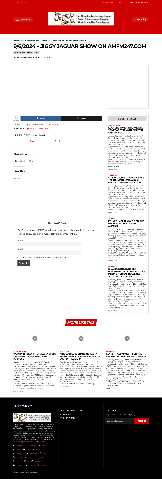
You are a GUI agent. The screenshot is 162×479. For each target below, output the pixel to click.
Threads (44, 465)
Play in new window (35, 124)
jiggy (49, 58)
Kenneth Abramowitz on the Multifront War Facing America (126, 223)
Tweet (33, 141)
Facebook (45, 446)
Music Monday (114, 125)
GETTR (38, 450)
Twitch (19, 461)
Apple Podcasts (34, 128)
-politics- (112, 175)
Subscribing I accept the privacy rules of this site (42, 257)
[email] (119, 421)
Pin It (57, 141)
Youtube (20, 465)
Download (53, 124)
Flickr (19, 450)
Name (20, 240)
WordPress (39, 461)
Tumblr (42, 457)
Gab (28, 450)
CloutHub (32, 446)
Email (20, 249)
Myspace (33, 454)
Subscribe (141, 421)
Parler (45, 454)
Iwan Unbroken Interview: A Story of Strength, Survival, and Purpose (126, 130)
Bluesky (32, 465)
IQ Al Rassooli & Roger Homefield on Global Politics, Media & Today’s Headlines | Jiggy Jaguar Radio (127, 273)
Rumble (19, 457)
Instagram (20, 454)
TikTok (31, 457)
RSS (47, 128)
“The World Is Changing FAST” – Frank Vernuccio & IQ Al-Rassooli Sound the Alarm (126, 180)
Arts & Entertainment (30, 41)
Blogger (19, 446)
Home (16, 41)
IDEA (36, 52)
